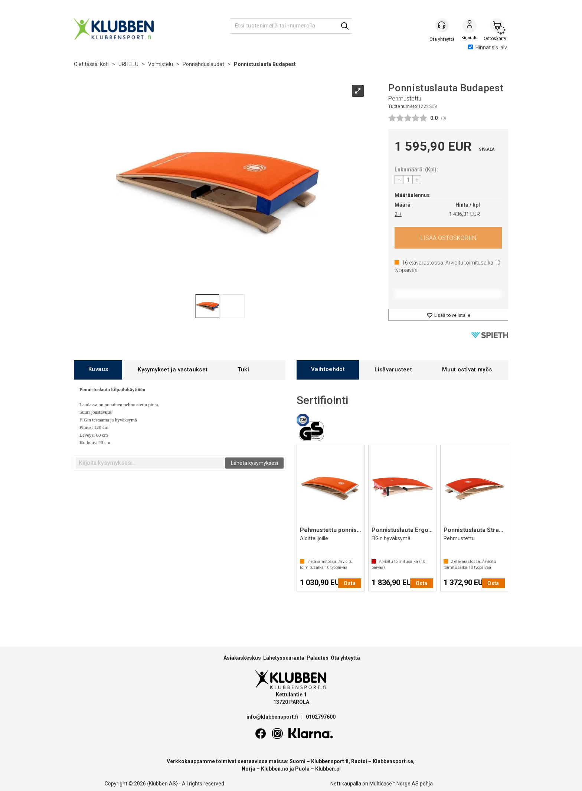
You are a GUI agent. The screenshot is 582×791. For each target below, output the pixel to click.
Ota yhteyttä (345, 658)
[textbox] (150, 463)
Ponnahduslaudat (203, 64)
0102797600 (321, 717)
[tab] (98, 369)
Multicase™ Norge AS (394, 784)
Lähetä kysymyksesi (254, 463)
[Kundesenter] (442, 25)
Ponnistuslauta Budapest (265, 64)
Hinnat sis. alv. (488, 47)
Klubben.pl (328, 769)
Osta (448, 238)
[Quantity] (407, 179)
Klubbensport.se (393, 761)
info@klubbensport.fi (272, 717)
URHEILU (128, 64)
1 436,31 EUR (464, 214)
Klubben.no (274, 769)
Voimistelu (160, 64)
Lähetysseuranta (283, 658)
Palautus (317, 658)
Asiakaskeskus (242, 658)
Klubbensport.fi (330, 761)
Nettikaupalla (345, 784)
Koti (104, 64)
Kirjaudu (469, 26)
